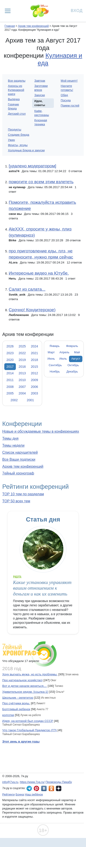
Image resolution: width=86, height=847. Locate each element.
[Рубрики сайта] (7, 10)
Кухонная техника (40, 122)
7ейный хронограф (18, 473)
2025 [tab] (22, 346)
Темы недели (13, 445)
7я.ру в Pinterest (36, 788)
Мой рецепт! (69, 80)
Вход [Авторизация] (77, 10)
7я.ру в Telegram (29, 788)
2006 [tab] (34, 387)
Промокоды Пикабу (58, 782)
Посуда (66, 100)
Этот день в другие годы (21, 741)
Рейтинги (8, 794)
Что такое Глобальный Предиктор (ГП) (29, 730)
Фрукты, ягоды (18, 145)
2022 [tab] (22, 353)
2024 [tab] (34, 346)
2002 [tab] (14, 400)
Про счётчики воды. (16, 703)
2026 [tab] (10, 346)
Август (75, 358)
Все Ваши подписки (18, 459)
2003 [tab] (34, 393)
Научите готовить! (67, 88)
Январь (55, 346)
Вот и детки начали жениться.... (24, 686)
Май (77, 352)
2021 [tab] (34, 353)
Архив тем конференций (22, 466)
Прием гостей (70, 105)
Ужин (11, 140)
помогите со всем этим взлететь (41, 181)
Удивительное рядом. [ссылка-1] (25, 691)
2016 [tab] (22, 366)
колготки (8, 715)
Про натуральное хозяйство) (22, 680)
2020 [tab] (10, 360)
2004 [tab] (22, 393)
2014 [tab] (10, 373)
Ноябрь (55, 371)
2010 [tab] (22, 380)
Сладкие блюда (18, 134)
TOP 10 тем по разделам (23, 494)
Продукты (14, 129)
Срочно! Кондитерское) (32, 309)
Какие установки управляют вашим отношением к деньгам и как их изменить (42, 588)
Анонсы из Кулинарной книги (16, 90)
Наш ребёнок (34, 794)
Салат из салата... (27, 289)
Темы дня (10, 438)
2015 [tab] (34, 366)
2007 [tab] (22, 387)
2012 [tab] (34, 373)
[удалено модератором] (32, 166)
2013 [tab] (22, 373)
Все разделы (16, 80)
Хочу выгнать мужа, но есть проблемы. (29, 674)
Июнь (51, 358)
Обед (64, 95)
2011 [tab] (10, 380)
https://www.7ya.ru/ (32, 782)
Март (51, 352)
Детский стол (17, 113)
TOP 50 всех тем (16, 501)
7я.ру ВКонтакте (44, 788)
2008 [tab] (10, 387)
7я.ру (58, 788)
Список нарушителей (20, 452)
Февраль (72, 346)
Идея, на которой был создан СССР (27, 721)
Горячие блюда (13, 106)
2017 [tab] (10, 366)
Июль (63, 358)
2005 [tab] (10, 393)
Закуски (39, 95)
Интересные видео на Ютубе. (39, 273)
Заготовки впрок (41, 88)
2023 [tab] (10, 353)
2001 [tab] (30, 400)
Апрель (64, 352)
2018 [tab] (34, 360)
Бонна (20, 794)
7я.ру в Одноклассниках (51, 788)
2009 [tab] (34, 380)
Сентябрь (55, 365)
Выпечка (14, 99)
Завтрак (39, 80)
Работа (17, 577)
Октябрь (73, 365)
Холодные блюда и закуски (26, 150)
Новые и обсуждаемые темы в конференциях (40, 431)
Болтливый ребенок (16, 709)
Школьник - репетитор (17, 697)
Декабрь (72, 371)
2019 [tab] (22, 360)
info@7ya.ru (10, 782)
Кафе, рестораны (41, 113)
